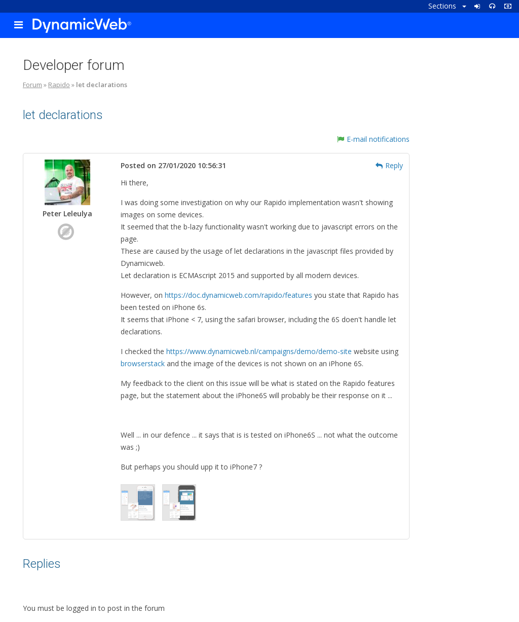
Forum (32, 84)
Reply (389, 165)
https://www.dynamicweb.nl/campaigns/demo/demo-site (259, 351)
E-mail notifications (373, 139)
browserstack (143, 363)
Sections (447, 6)
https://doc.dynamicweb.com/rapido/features (238, 295)
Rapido (59, 84)
